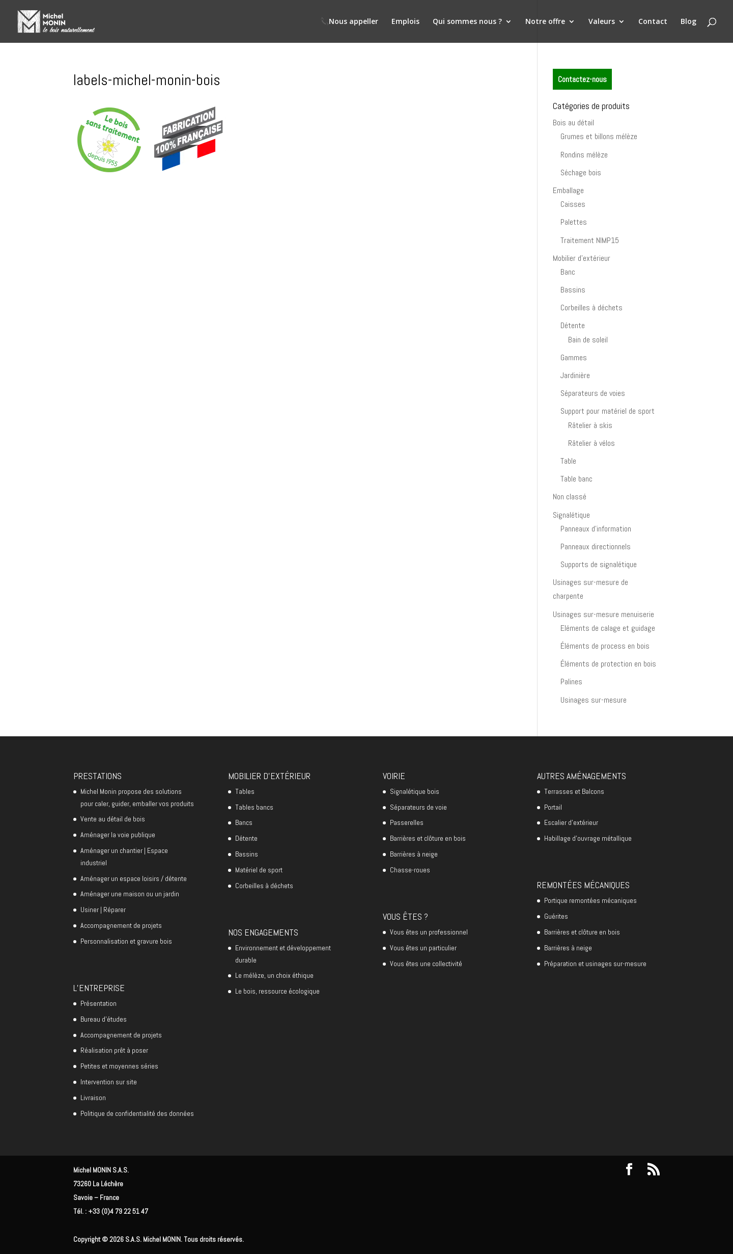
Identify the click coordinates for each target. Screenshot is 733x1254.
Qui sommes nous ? (467, 22)
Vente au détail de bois (112, 818)
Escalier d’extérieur (571, 822)
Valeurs (601, 22)
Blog (688, 22)
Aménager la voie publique (117, 834)
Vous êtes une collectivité (426, 963)
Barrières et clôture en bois (428, 838)
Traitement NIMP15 (589, 240)
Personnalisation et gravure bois (126, 941)
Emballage (568, 190)
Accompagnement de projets (121, 925)
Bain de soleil (588, 339)
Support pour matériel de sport (607, 411)
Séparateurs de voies (592, 393)
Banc (567, 271)
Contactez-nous (582, 79)
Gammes (573, 357)
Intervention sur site (108, 1081)
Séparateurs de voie (418, 807)
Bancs (243, 822)
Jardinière (575, 375)
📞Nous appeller (349, 22)
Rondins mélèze (584, 154)
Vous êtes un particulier (423, 947)
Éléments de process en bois (605, 646)
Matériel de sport (259, 869)
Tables (245, 791)
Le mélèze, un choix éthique (274, 975)
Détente (572, 325)
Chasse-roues (410, 869)
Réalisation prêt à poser (114, 1050)
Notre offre (545, 22)
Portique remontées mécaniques (590, 900)
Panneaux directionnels (595, 546)
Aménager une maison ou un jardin (129, 893)
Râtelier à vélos (591, 443)
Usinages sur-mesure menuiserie (603, 614)
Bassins (572, 289)
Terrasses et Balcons (574, 791)
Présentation (98, 1003)
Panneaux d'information (595, 528)
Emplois (405, 22)
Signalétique (571, 515)
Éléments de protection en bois (608, 663)
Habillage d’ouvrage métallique (588, 838)
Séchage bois (580, 172)
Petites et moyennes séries (119, 1066)
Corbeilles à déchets (591, 307)
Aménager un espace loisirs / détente (133, 878)
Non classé (569, 496)
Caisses (572, 204)
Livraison (93, 1097)
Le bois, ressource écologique (277, 991)
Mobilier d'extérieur (581, 258)
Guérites (556, 916)
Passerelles (407, 822)
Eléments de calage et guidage (607, 628)
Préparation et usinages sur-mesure (595, 963)
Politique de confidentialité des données (137, 1113)
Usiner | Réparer (103, 909)
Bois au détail (573, 122)
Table (568, 461)
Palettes (573, 222)
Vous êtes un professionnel (429, 932)
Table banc (576, 478)
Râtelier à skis (590, 425)
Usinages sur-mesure (593, 700)
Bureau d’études (103, 1019)
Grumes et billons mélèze (598, 136)
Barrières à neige (414, 854)
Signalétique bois (414, 791)
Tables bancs (254, 807)
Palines (571, 681)
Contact (652, 22)
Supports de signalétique (598, 564)
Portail (553, 807)
